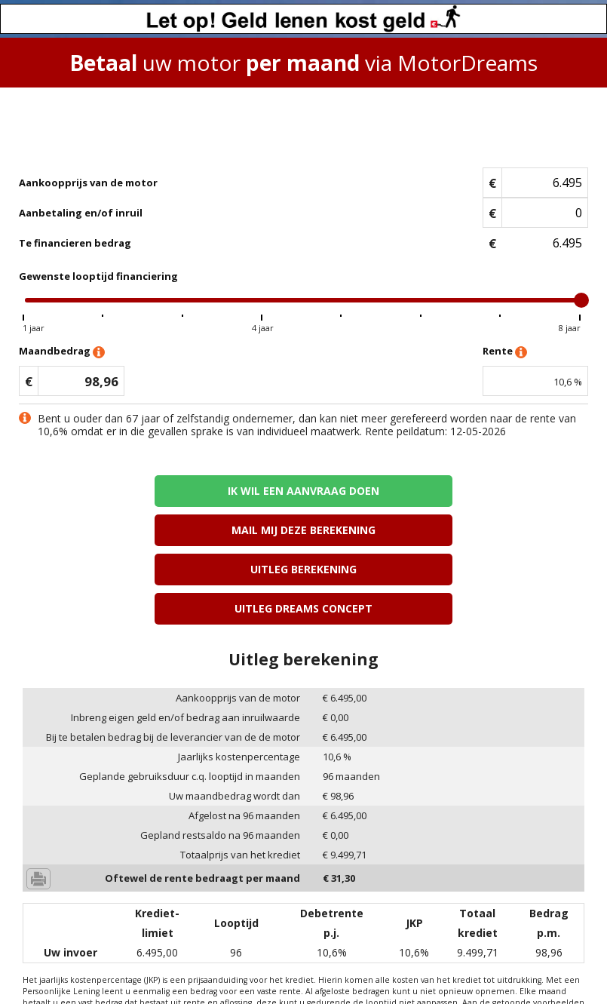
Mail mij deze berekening (446, 491)
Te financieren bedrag (75, 243)
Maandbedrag (62, 352)
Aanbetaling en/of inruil (81, 213)
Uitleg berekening (161, 530)
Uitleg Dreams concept (446, 530)
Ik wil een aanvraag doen (161, 491)
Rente (505, 352)
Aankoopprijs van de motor (88, 182)
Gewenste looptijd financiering (98, 276)
